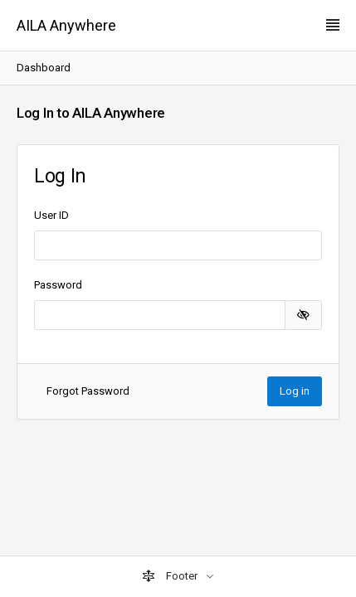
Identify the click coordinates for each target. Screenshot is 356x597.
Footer (171, 576)
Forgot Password (87, 391)
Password (58, 285)
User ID (51, 215)
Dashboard (44, 67)
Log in (295, 391)
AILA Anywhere (66, 25)
